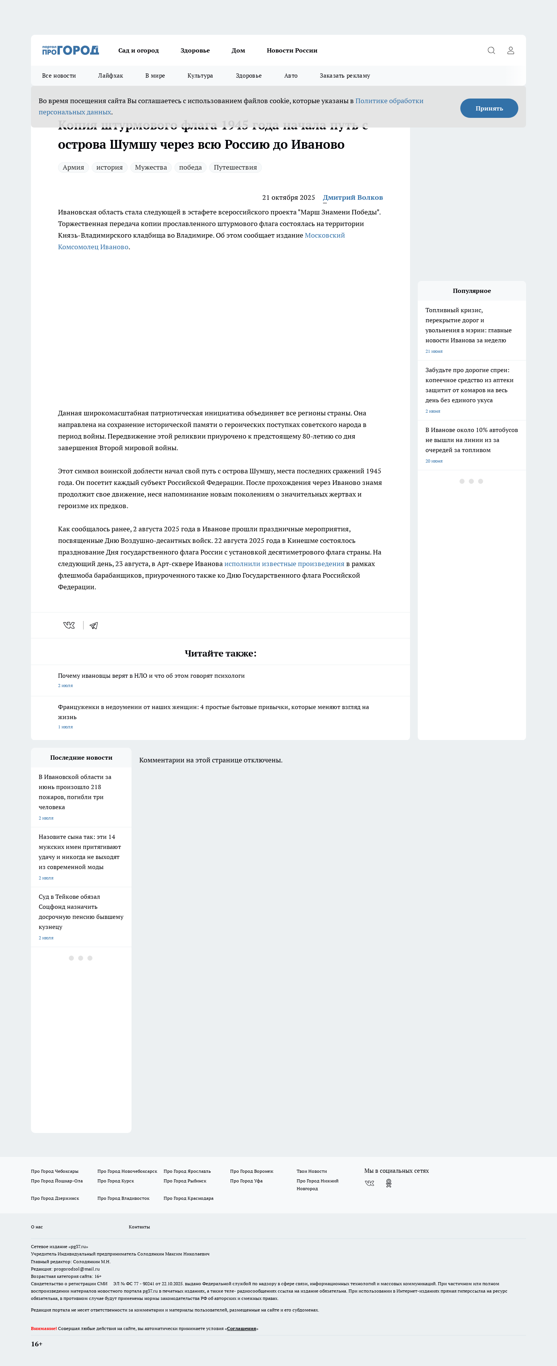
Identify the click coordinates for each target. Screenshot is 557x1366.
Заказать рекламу (345, 75)
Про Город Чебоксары (55, 1171)
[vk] (70, 625)
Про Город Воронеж (251, 1171)
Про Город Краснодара (189, 1198)
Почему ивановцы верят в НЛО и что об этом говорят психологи (220, 681)
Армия (73, 167)
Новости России (292, 50)
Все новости (59, 75)
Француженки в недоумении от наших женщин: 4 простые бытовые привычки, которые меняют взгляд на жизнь (220, 717)
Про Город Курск (115, 1181)
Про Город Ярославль (187, 1171)
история (109, 167)
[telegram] (96, 625)
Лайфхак (110, 75)
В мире (155, 75)
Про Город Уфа (246, 1181)
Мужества (151, 167)
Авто (290, 75)
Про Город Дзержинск (55, 1198)
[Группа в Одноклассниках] (388, 1183)
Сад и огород (138, 50)
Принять (489, 108)
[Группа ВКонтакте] (369, 1183)
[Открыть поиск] (491, 50)
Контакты (139, 1227)
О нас (37, 1227)
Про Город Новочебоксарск (127, 1171)
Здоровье (195, 50)
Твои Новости (312, 1171)
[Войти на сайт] (510, 50)
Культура (200, 75)
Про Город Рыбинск (185, 1181)
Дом (238, 50)
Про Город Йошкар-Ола (57, 1181)
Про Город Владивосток (123, 1198)
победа (190, 167)
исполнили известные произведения (284, 563)
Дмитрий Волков (353, 197)
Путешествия (235, 167)
